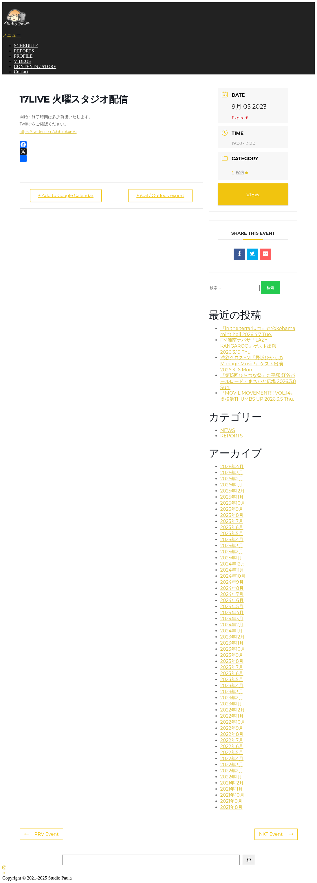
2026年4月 (232, 466)
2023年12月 (232, 637)
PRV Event (41, 834)
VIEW (253, 195)
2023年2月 (231, 697)
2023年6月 (231, 673)
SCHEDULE (26, 45)
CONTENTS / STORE (35, 66)
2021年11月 (231, 789)
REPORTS (24, 50)
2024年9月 (232, 582)
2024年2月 (231, 624)
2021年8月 (231, 807)
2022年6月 (231, 746)
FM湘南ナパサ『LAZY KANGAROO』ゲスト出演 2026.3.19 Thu (248, 346)
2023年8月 (231, 661)
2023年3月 (231, 691)
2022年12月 (232, 710)
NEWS (227, 430)
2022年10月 (232, 722)
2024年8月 (232, 588)
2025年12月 (232, 491)
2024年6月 (232, 600)
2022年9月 (231, 728)
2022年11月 (232, 716)
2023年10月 (232, 649)
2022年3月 (231, 764)
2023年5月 (231, 679)
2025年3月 (231, 545)
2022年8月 (231, 734)
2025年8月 (231, 515)
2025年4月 (231, 539)
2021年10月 (232, 795)
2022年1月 (231, 777)
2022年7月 (231, 740)
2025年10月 (232, 503)
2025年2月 (231, 551)
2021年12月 (232, 783)
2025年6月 (231, 527)
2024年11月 (232, 570)
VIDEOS (22, 61)
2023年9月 (231, 655)
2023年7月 (231, 667)
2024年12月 (232, 564)
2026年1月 (231, 485)
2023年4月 (231, 685)
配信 (240, 172)
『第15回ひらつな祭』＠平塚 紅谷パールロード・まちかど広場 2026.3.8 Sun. (258, 381)
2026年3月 (231, 472)
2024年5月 (231, 606)
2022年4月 (231, 758)
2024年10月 (232, 576)
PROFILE (23, 56)
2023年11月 (232, 643)
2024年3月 (231, 618)
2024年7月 (231, 594)
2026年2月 (231, 478)
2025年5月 (231, 533)
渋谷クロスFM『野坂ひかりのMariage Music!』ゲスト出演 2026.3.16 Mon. (251, 364)
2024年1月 (231, 631)
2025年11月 (232, 497)
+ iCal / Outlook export (160, 195)
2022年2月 (231, 770)
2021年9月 (231, 801)
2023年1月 (231, 704)
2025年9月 (231, 509)
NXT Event (276, 834)
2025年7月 (231, 521)
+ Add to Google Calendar (66, 195)
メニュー (11, 35)
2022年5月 (231, 752)
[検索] (249, 860)
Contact (21, 71)
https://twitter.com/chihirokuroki (48, 131)
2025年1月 (231, 558)
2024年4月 (232, 612)
